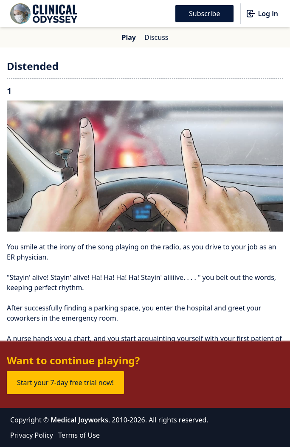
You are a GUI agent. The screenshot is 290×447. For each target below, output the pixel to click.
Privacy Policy (31, 435)
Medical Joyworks (79, 420)
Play (129, 37)
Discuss (156, 37)
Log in (262, 13)
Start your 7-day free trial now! (65, 382)
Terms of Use (79, 435)
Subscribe (204, 13)
